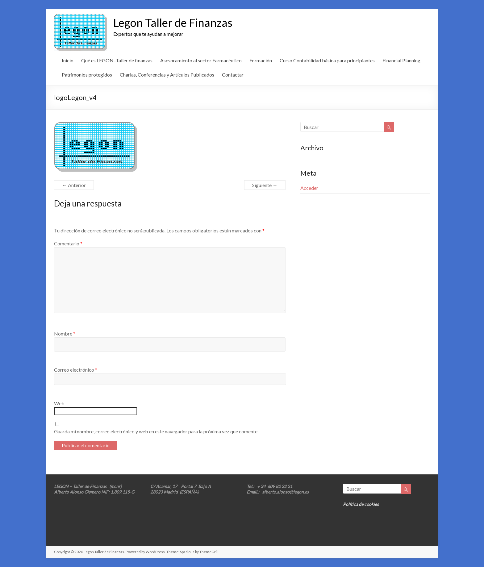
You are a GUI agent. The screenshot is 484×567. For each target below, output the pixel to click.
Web (59, 403)
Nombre (64, 333)
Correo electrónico (75, 370)
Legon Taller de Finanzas (172, 22)
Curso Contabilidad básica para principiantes (327, 60)
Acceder (309, 188)
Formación (260, 60)
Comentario (68, 243)
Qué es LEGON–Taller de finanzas (116, 60)
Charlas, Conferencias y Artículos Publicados (167, 74)
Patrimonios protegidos (87, 74)
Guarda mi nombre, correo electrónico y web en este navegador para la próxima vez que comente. (156, 431)
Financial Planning (401, 60)
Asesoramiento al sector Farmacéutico (201, 60)
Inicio (67, 60)
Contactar (233, 74)
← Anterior (74, 185)
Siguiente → (264, 185)
